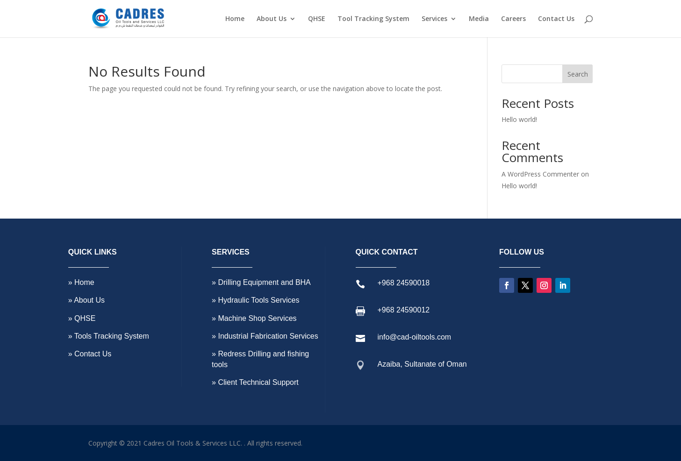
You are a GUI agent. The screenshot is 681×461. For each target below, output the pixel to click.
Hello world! (519, 119)
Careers (513, 19)
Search (577, 74)
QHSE (316, 19)
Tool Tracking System (373, 19)
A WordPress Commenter (540, 174)
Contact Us (556, 19)
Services (434, 19)
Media (479, 19)
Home (234, 19)
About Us (272, 19)
